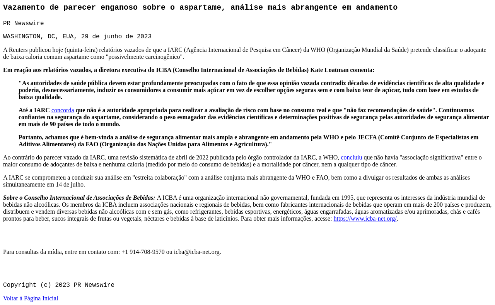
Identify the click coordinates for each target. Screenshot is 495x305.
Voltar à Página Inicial (30, 298)
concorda (62, 110)
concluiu (351, 157)
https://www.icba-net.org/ (365, 218)
